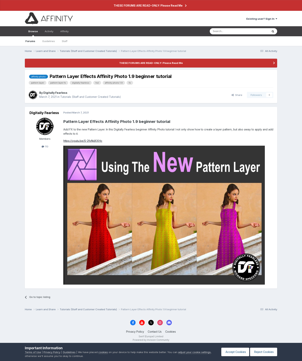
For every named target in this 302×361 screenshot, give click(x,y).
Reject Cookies (263, 351)
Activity (49, 31)
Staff (64, 41)
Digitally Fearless (55, 92)
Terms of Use (33, 352)
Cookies (170, 331)
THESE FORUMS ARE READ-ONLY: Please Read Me (148, 5)
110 (45, 146)
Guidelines (48, 41)
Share (237, 94)
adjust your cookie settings (194, 352)
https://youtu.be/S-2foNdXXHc (82, 140)
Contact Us (155, 331)
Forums (30, 41)
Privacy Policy (135, 331)
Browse (33, 33)
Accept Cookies (233, 351)
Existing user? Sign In (261, 18)
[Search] (229, 31)
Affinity (64, 31)
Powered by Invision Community (151, 339)
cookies (103, 352)
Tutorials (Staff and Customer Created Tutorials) (90, 96)
